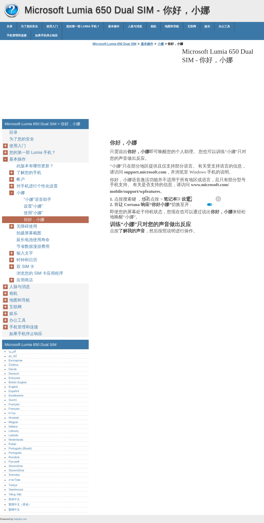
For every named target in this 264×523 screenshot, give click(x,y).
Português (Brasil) (20, 448)
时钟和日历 (26, 260)
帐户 (20, 179)
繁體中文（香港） (20, 504)
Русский (14, 461)
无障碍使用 (26, 226)
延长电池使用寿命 (33, 239)
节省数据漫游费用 (33, 246)
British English (18, 382)
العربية (12, 351)
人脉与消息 (135, 26)
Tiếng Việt (15, 494)
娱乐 (207, 26)
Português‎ (15, 452)
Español (14, 391)
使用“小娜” (33, 213)
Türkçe (13, 485)
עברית (12, 413)
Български (15, 360)
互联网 (191, 26)
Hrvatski (14, 417)
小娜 (161, 44)
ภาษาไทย (14, 479)
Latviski (13, 435)
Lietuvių (14, 430)
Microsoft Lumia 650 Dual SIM (11, 10)
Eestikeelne (16, 395)
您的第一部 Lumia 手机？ (83, 26)
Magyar (13, 422)
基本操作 (113, 26)
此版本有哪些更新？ (35, 166)
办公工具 (224, 26)
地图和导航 (172, 26)
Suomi (13, 399)
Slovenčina (16, 465)
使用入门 (52, 26)
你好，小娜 (34, 219)
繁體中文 (14, 509)
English (13, 386)
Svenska (14, 474)
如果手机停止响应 (46, 35)
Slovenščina (16, 470)
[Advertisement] (134, 84)
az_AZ (13, 356)
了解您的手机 (28, 172)
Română (14, 457)
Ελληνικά (14, 377)
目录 (9, 26)
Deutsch (14, 373)
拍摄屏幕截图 (28, 233)
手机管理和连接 (17, 35)
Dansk (13, 369)
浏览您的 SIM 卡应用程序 (39, 273)
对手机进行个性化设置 (37, 186)
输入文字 (24, 253)
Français (14, 404)
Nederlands (16, 439)
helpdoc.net (20, 519)
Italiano (13, 426)
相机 (153, 26)
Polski (12, 444)
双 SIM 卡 (25, 266)
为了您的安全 (29, 26)
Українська (16, 489)
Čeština (13, 364)
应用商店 (24, 280)
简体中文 (14, 499)
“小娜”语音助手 (37, 199)
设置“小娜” (33, 206)
